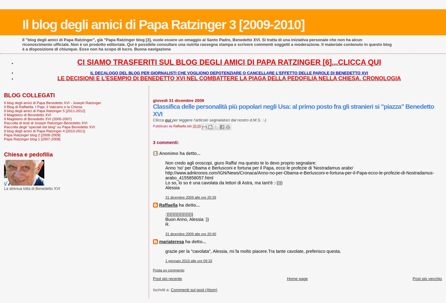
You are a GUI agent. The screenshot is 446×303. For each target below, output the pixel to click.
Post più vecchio (427, 278)
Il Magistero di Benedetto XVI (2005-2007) (38, 119)
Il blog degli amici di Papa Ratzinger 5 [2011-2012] (44, 111)
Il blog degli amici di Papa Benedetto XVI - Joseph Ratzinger (52, 103)
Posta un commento (169, 270)
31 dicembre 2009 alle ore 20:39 (190, 197)
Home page (297, 278)
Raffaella (168, 205)
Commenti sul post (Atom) (194, 290)
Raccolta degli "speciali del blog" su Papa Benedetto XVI (49, 127)
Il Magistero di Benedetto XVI (27, 115)
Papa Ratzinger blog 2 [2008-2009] (32, 135)
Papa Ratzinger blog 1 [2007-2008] (32, 139)
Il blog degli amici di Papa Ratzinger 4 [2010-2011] (44, 131)
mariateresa (171, 241)
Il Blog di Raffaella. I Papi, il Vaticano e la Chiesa (43, 107)
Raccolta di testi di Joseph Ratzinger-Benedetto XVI (45, 123)
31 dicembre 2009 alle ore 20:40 (190, 234)
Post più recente (167, 278)
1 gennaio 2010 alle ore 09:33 (188, 261)
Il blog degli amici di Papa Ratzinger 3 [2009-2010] (163, 24)
